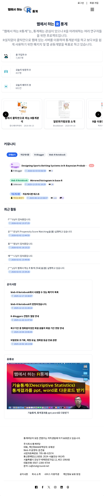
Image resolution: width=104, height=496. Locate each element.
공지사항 (24, 474)
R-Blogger (39, 154)
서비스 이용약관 (51, 474)
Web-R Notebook (57, 154)
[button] (22, 114)
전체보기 (12, 154)
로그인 (81, 2)
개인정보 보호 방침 (71, 474)
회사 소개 (36, 474)
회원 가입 (94, 2)
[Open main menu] (92, 9)
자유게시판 (25, 154)
